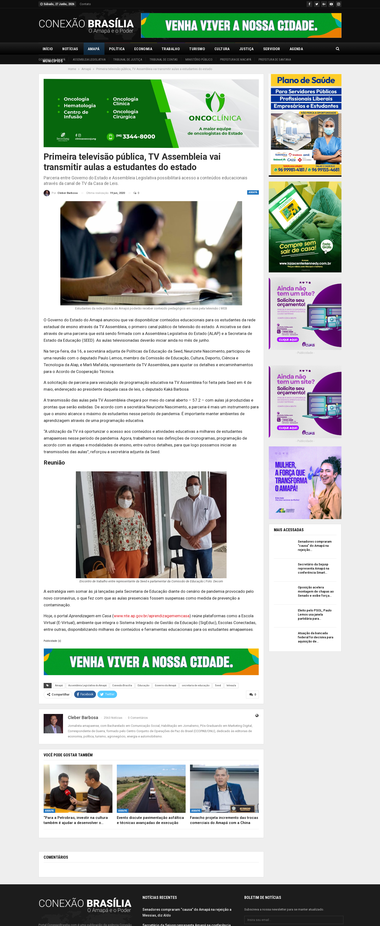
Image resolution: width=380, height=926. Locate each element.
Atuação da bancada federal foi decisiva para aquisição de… (315, 637)
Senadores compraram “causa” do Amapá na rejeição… (315, 546)
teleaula (231, 685)
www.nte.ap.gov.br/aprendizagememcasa (152, 615)
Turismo (197, 49)
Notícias (70, 49)
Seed (218, 685)
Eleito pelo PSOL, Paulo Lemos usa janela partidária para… (315, 614)
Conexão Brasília (122, 685)
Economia (143, 49)
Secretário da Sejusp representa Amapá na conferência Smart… (313, 568)
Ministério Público (199, 59)
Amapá (94, 49)
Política (117, 49)
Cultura (222, 49)
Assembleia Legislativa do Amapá (87, 685)
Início (48, 49)
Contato (85, 4)
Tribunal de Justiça (127, 59)
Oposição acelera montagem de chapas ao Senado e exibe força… (316, 591)
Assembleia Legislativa (89, 59)
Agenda (296, 49)
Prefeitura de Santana (275, 59)
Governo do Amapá (52, 59)
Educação (143, 685)
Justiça (246, 49)
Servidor (271, 49)
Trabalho (171, 49)
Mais (316, 49)
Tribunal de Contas (164, 59)
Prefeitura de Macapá (235, 59)
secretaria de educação (195, 685)
